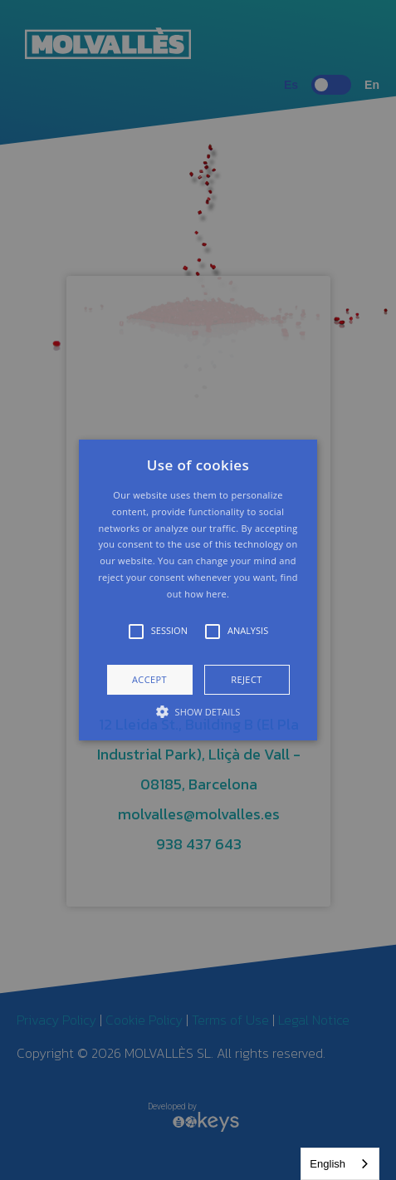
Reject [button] (246, 679)
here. (217, 594)
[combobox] (340, 1164)
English (327, 1164)
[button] (197, 590)
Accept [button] (149, 679)
